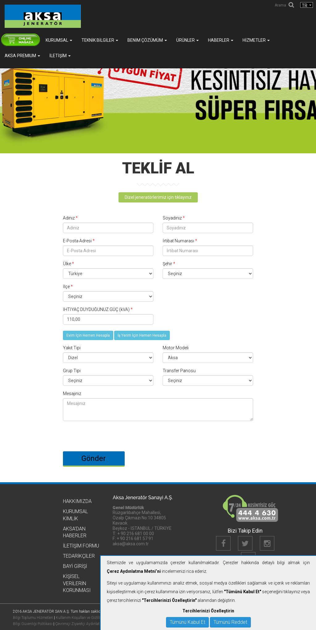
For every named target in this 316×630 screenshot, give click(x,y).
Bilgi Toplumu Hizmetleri (33, 617)
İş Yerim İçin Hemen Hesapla (142, 335)
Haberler (220, 40)
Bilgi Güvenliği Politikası (32, 624)
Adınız (70, 217)
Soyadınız (174, 217)
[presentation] (110, 433)
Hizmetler (256, 40)
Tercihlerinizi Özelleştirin (208, 610)
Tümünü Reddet (230, 622)
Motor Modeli (176, 347)
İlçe (68, 286)
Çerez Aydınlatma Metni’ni (134, 571)
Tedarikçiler (79, 556)
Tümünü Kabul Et (187, 622)
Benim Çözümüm (147, 40)
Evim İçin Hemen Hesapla (88, 335)
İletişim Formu (81, 546)
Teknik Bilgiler (99, 40)
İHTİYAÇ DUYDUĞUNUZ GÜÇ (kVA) (98, 309)
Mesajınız (72, 393)
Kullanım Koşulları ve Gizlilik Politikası (87, 617)
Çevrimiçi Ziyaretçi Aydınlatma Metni (85, 624)
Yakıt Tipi (72, 347)
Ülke (68, 263)
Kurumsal (59, 40)
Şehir (169, 263)
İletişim (60, 55)
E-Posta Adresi (79, 240)
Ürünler (187, 40)
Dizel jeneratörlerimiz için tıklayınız (158, 197)
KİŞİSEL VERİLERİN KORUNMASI (77, 583)
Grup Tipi (72, 370)
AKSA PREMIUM (22, 55)
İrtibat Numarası (180, 240)
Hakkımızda (77, 501)
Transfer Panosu (179, 370)
